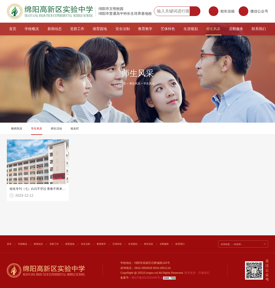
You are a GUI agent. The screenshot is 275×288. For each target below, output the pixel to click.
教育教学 (145, 29)
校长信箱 (227, 11)
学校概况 (32, 29)
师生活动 (56, 128)
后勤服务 (236, 29)
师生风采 (213, 29)
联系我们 (259, 29)
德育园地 (100, 29)
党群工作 (77, 29)
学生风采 (149, 83)
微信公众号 (253, 12)
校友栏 (75, 128)
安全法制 (123, 29)
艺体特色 (168, 29)
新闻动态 (54, 29)
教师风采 (16, 128)
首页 (12, 29)
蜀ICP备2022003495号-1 (147, 277)
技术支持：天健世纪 (196, 272)
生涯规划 (191, 29)
